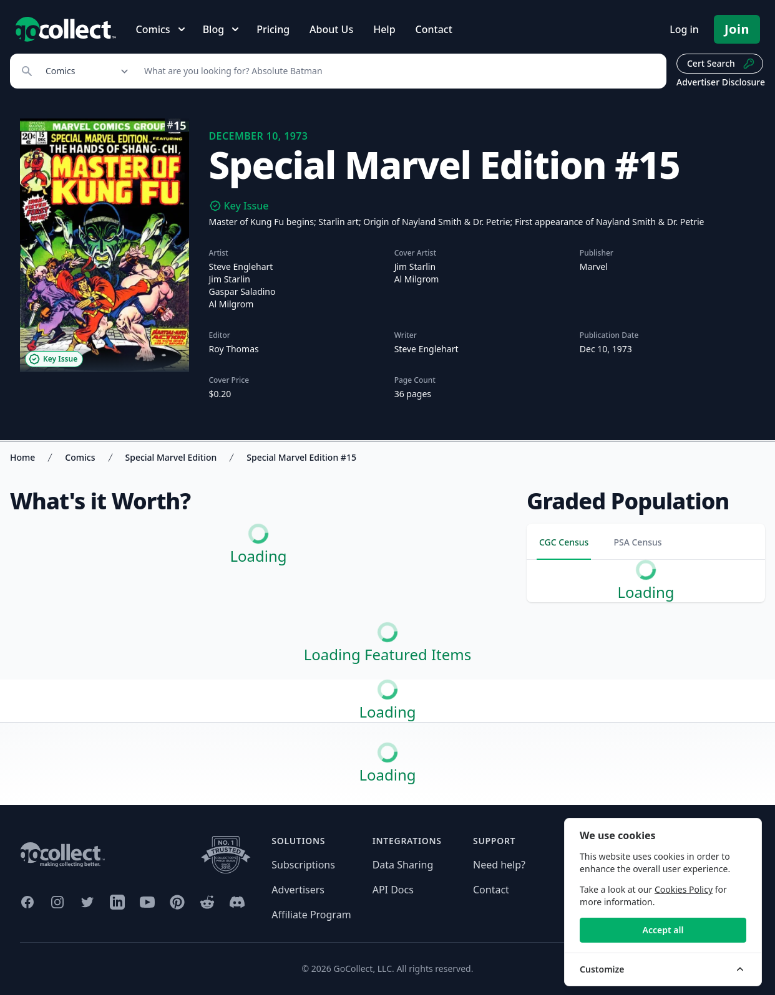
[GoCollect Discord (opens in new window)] (237, 902)
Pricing (273, 29)
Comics (80, 457)
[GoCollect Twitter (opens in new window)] (87, 902)
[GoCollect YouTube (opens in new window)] (147, 902)
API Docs (393, 889)
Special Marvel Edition (171, 457)
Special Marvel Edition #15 (301, 457)
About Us (331, 29)
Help (384, 29)
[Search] (398, 71)
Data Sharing (403, 865)
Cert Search (721, 63)
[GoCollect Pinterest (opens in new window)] (177, 902)
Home (22, 457)
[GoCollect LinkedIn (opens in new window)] (117, 902)
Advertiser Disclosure (720, 82)
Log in (684, 29)
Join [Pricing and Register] (736, 29)
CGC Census (563, 542)
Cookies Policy (684, 889)
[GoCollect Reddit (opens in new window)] (207, 902)
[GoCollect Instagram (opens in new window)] (57, 902)
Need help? (499, 865)
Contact (434, 29)
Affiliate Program (311, 914)
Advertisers (297, 889)
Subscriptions (303, 865)
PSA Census (637, 542)
